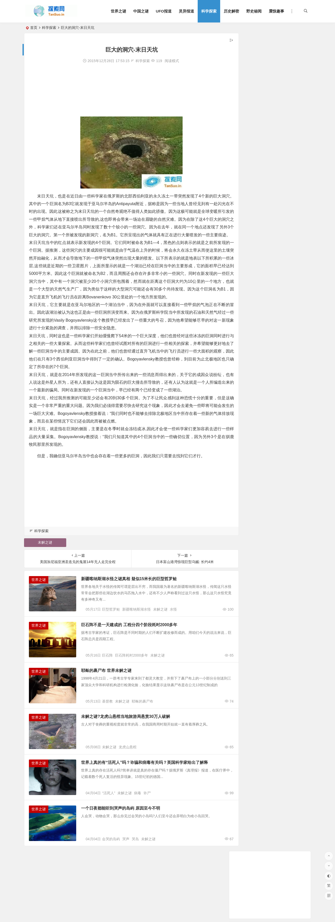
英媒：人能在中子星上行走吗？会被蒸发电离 (275, 135)
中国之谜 (141, 11)
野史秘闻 (254, 11)
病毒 (137, 826)
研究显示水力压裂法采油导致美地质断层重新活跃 (278, 142)
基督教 (107, 727)
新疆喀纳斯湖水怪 (136, 629)
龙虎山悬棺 (128, 777)
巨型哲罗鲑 (111, 629)
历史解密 (231, 11)
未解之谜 (44, 558)
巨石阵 (107, 678)
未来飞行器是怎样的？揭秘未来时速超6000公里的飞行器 (284, 164)
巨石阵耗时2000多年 (131, 678)
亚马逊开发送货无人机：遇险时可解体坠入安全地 (278, 128)
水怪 (173, 629)
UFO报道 (164, 11)
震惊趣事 (276, 11)
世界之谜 (118, 11)
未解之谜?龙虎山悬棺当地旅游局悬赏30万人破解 (130, 742)
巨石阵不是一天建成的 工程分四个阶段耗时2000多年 (134, 644)
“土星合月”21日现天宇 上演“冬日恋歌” (269, 149)
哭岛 (135, 875)
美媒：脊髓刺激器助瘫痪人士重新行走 (269, 178)
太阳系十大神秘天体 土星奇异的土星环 (270, 171)
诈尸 (147, 826)
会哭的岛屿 (111, 875)
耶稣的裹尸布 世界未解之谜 (111, 693)
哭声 (125, 875)
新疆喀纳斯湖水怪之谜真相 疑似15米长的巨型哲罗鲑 (133, 594)
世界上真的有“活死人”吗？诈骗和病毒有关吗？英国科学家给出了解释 (149, 792)
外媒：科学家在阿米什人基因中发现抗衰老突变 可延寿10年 (286, 121)
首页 (33, 28)
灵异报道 (186, 11)
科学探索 (209, 11)
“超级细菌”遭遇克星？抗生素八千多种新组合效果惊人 (283, 185)
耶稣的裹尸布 (142, 727)
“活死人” (108, 826)
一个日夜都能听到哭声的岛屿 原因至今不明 (125, 841)
